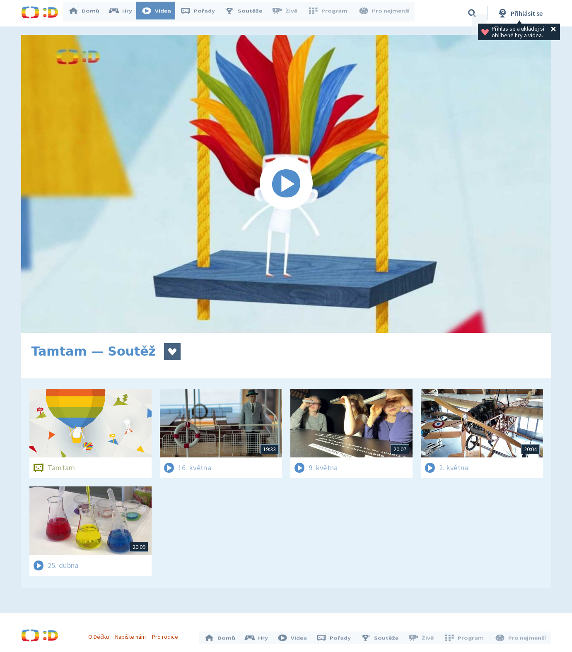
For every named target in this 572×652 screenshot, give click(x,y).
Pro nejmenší (385, 13)
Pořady (202, 13)
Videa (160, 13)
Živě (288, 13)
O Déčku (100, 634)
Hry (124, 13)
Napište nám (132, 634)
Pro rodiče (167, 634)
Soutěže (247, 13)
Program (330, 13)
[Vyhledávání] (472, 13)
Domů (88, 13)
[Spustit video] (286, 184)
